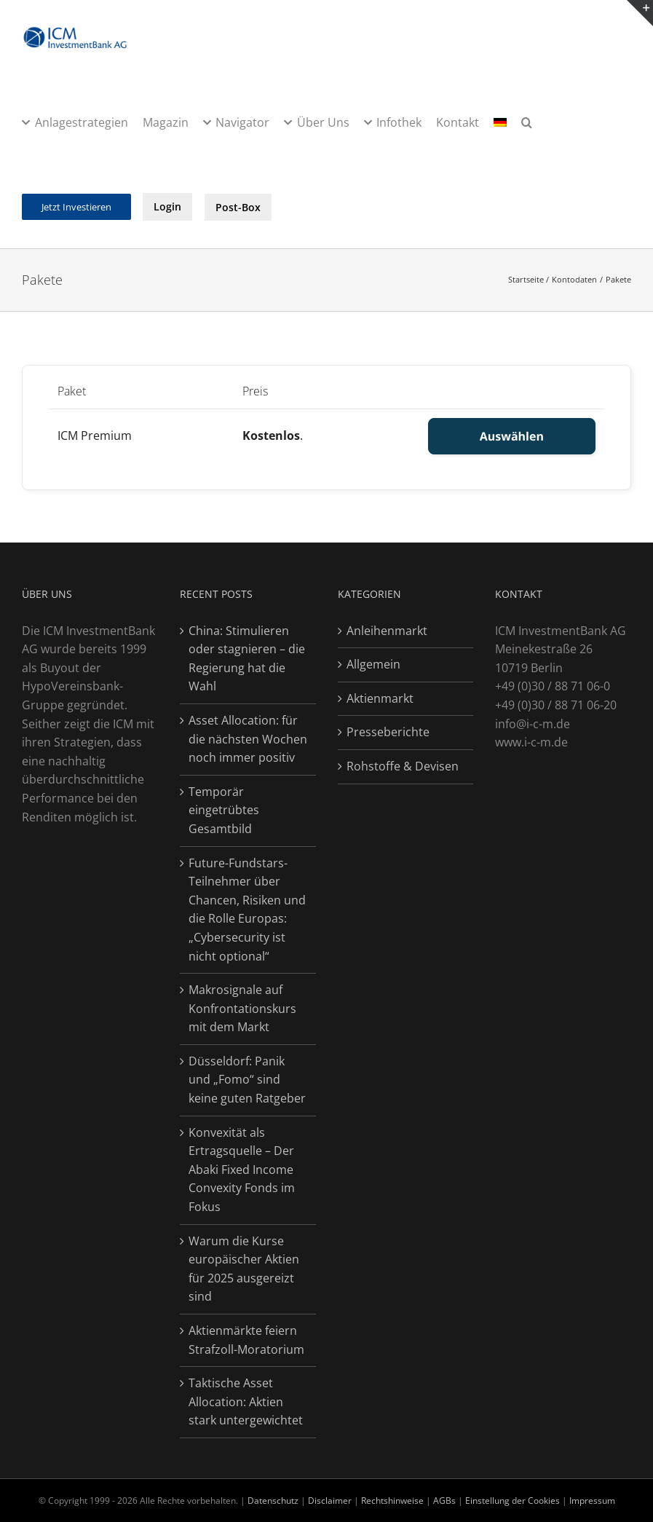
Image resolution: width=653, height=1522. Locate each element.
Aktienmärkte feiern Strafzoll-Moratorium (246, 1339)
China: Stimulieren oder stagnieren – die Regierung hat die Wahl (247, 659)
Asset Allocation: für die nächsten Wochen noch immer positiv (248, 738)
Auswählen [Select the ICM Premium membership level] (512, 436)
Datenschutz (273, 1500)
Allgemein (373, 664)
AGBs (444, 1500)
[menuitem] (500, 121)
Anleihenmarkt (387, 631)
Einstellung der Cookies (512, 1500)
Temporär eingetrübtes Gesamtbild (224, 810)
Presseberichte (388, 732)
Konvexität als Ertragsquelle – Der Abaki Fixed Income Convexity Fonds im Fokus (242, 1169)
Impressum (592, 1500)
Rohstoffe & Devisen (403, 766)
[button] (526, 121)
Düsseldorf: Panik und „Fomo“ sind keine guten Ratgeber (247, 1079)
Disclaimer (331, 1500)
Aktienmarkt (380, 698)
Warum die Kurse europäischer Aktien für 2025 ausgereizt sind (244, 1269)
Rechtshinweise (392, 1500)
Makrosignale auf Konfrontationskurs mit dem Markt (242, 1008)
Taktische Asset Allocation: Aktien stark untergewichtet (246, 1401)
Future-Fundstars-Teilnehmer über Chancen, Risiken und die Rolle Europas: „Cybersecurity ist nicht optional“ (247, 909)
